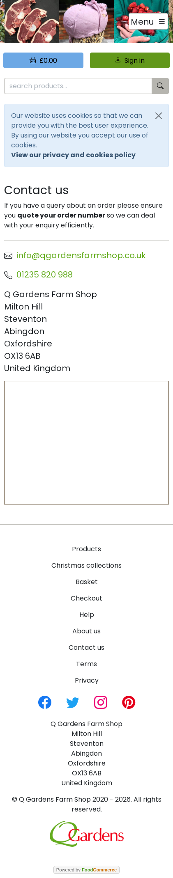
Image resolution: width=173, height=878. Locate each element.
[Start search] (160, 86)
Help (86, 614)
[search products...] (78, 86)
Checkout (86, 598)
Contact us (86, 647)
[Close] (158, 115)
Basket (87, 582)
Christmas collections (86, 565)
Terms (86, 664)
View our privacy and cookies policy (73, 155)
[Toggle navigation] (148, 21)
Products (86, 549)
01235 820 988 (44, 274)
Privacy (87, 680)
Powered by (86, 869)
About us (86, 631)
